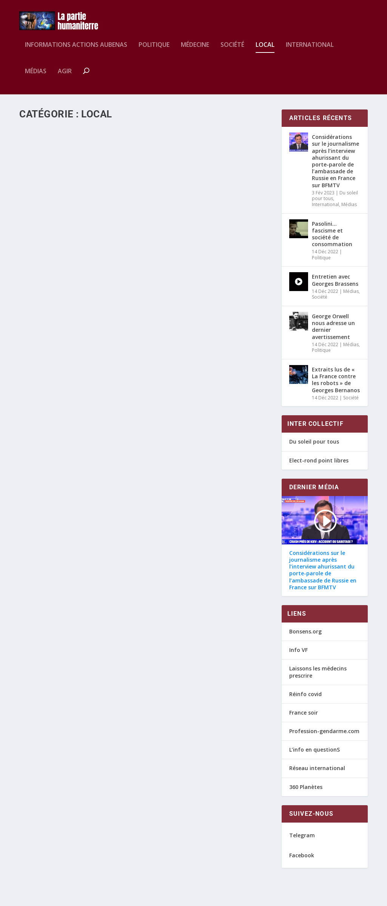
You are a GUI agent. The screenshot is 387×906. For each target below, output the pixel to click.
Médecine (195, 50)
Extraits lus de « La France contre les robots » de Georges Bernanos (336, 385)
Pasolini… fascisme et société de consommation (332, 239)
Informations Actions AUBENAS (76, 50)
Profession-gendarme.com (324, 736)
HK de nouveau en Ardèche (203, 422)
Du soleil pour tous (314, 446)
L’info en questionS (314, 754)
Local (265, 50)
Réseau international (317, 773)
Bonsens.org (305, 636)
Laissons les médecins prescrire (318, 677)
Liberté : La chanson (61, 353)
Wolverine (46, 226)
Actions (100, 226)
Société (232, 50)
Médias (35, 76)
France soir (303, 717)
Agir (65, 76)
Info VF (298, 655)
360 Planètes (305, 791)
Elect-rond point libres (318, 465)
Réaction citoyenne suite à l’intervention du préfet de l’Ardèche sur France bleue (206, 222)
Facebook (301, 860)
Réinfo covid (305, 699)
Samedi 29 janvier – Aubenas (75, 215)
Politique (154, 50)
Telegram (302, 840)
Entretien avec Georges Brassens (335, 285)
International (310, 50)
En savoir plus (54, 249)
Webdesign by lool (62, 897)
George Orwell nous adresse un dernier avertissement (333, 332)
